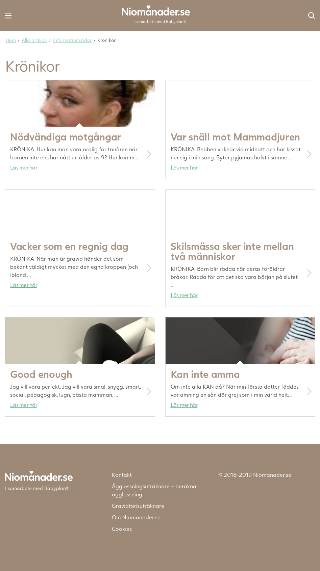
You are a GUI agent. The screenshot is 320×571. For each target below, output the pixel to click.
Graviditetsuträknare (138, 505)
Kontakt (122, 474)
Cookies (122, 528)
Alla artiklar (34, 40)
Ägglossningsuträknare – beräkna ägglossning (154, 490)
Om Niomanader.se (136, 517)
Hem (11, 40)
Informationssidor (72, 40)
